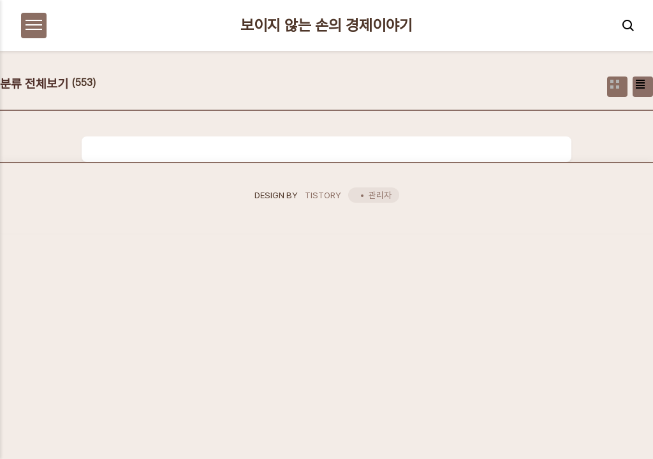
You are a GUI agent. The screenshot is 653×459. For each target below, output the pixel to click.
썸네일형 (617, 86)
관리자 (380, 195)
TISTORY (323, 195)
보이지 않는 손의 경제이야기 (326, 25)
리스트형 (643, 86)
